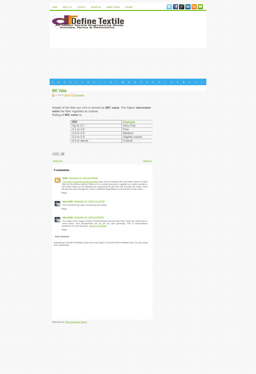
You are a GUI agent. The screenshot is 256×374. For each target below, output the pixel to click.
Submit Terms (113, 7)
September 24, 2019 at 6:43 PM (89, 217)
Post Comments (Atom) (76, 322)
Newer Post (57, 161)
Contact (81, 7)
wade (65, 178)
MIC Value (59, 90)
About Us (67, 7)
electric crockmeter (98, 226)
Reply (64, 193)
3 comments (79, 95)
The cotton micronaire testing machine (80, 181)
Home (54, 7)
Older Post (147, 161)
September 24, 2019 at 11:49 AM (89, 201)
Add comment (62, 236)
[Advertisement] (128, 54)
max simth (67, 201)
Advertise (96, 7)
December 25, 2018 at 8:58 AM (83, 178)
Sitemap (129, 7)
